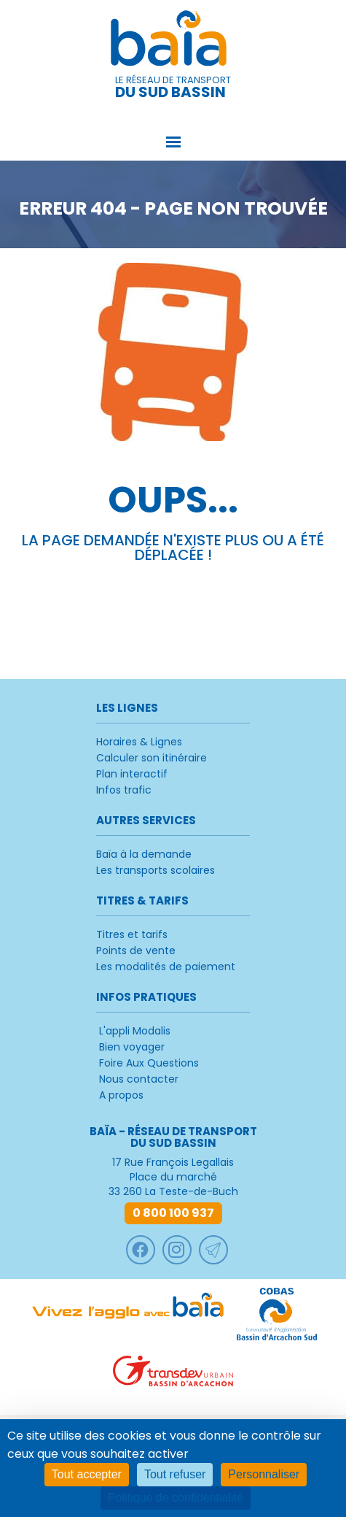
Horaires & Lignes (139, 741)
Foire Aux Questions (149, 1063)
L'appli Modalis (134, 1031)
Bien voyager (132, 1047)
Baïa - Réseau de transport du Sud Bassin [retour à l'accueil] (173, 41)
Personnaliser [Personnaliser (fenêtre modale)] (263, 1474)
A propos (121, 1095)
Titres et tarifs (132, 934)
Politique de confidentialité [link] (175, 1497)
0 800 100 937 (173, 1213)
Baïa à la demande (144, 854)
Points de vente (136, 950)
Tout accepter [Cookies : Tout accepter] (87, 1474)
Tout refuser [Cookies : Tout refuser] (174, 1474)
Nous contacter (138, 1079)
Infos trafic (124, 790)
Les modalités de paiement (165, 966)
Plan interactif (132, 774)
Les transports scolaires (155, 870)
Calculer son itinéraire (151, 757)
